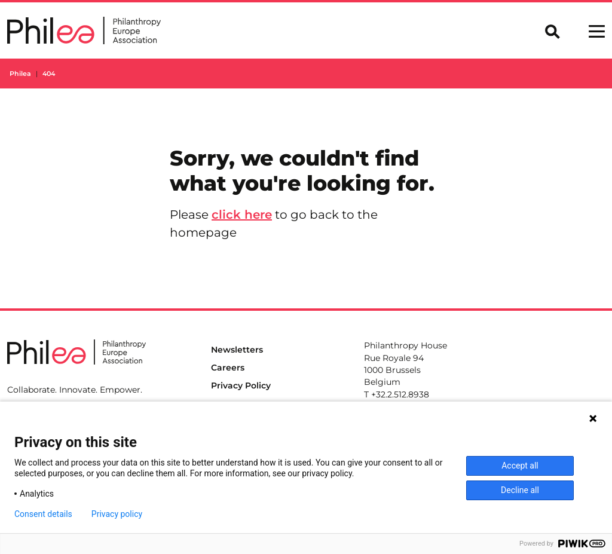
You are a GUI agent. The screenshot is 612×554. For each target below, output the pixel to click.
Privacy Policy (241, 385)
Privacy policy (116, 514)
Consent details (43, 514)
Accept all (519, 465)
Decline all (520, 490)
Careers (227, 367)
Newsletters (237, 349)
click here (242, 214)
